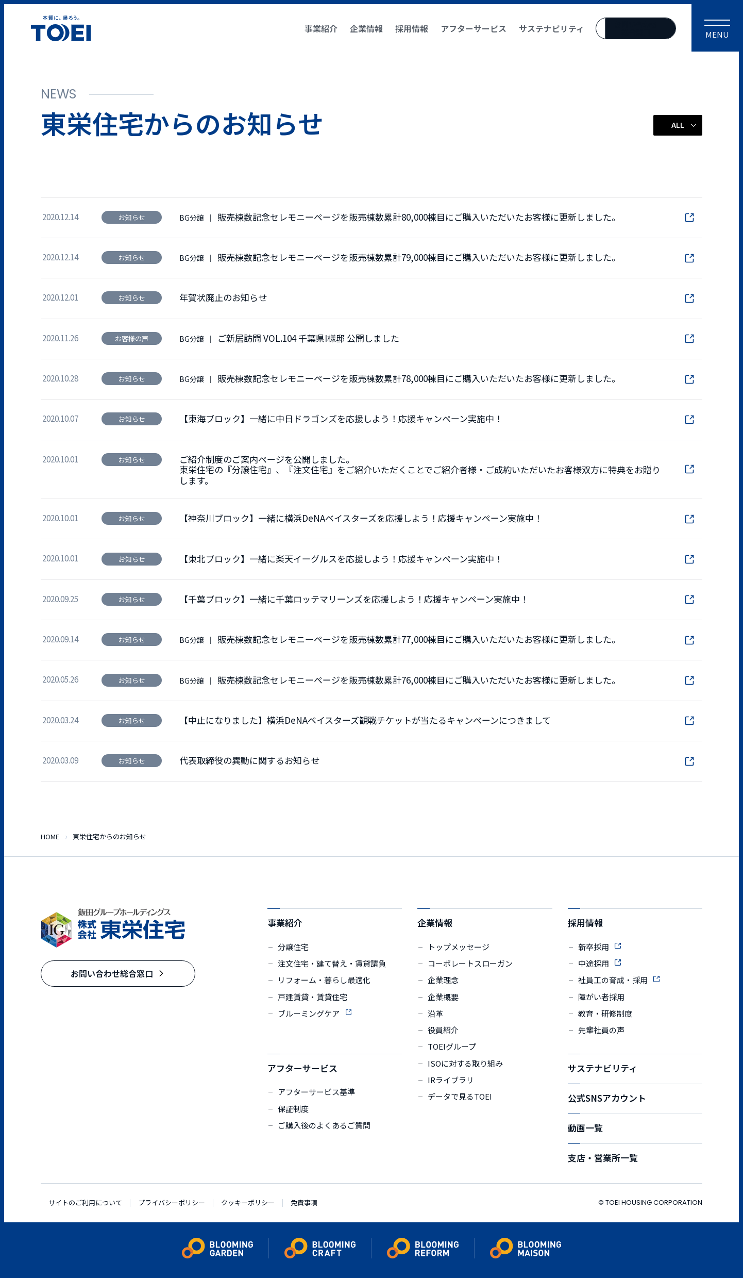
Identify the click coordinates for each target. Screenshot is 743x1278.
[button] (677, 125)
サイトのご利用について (85, 1203)
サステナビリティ (602, 1067)
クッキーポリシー (248, 1203)
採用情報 (585, 922)
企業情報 (434, 922)
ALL (677, 125)
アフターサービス (302, 1067)
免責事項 (304, 1203)
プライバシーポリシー (171, 1203)
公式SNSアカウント (607, 1097)
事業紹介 (284, 922)
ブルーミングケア (309, 1013)
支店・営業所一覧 (603, 1157)
